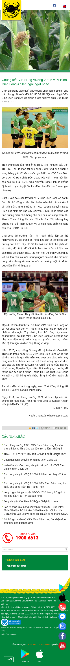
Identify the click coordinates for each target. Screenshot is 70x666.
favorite (30, 428)
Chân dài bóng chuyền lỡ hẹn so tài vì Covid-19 (30, 459)
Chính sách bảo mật (27, 617)
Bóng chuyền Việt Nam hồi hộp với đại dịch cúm (31, 501)
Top (8, 659)
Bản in (45, 428)
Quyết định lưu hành (48, 617)
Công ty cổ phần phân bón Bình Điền (11, 10)
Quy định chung (8, 617)
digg (33, 428)
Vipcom (14, 634)
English (64, 6)
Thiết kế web (5, 634)
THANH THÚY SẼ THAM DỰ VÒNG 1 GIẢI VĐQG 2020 (35, 454)
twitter (37, 428)
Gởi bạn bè (59, 428)
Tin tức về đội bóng (15, 560)
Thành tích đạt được (15, 566)
